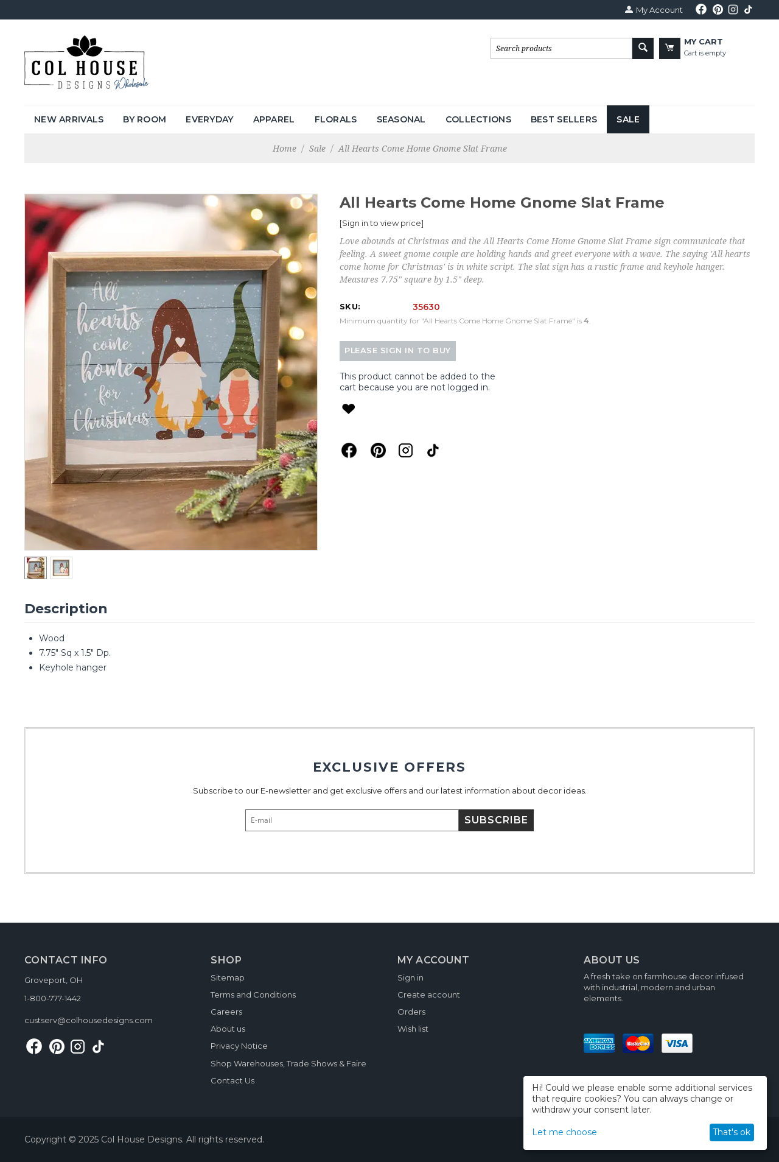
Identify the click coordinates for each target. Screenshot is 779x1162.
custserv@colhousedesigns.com (88, 1020)
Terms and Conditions (253, 994)
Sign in (410, 977)
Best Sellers (564, 119)
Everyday (209, 119)
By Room (144, 119)
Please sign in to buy (397, 350)
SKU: (350, 306)
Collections (478, 119)
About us (228, 1028)
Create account (428, 994)
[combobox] (561, 48)
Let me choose (564, 1132)
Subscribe (496, 820)
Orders (411, 1011)
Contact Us (232, 1080)
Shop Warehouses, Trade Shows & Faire (288, 1063)
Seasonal (401, 119)
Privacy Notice (239, 1046)
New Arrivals (68, 119)
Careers (226, 1011)
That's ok (731, 1132)
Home (284, 148)
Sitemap (228, 977)
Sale (628, 119)
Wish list (412, 1028)
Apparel (274, 119)
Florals (336, 119)
